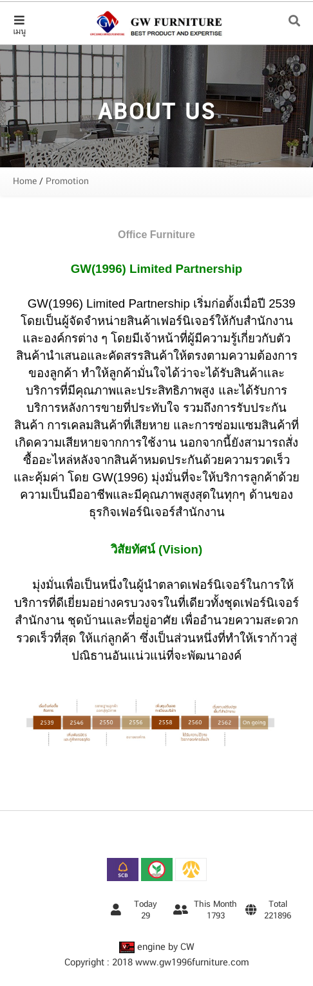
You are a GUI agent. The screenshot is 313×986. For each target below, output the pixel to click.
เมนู (19, 25)
